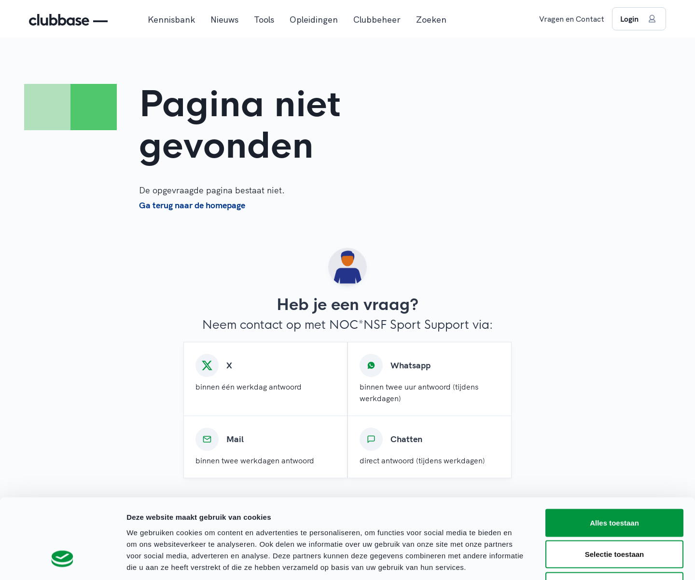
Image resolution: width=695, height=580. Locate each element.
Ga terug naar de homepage (192, 205)
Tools (264, 19)
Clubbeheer (377, 19)
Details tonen (521, 561)
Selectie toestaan (614, 485)
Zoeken (431, 19)
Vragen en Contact (571, 19)
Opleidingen (314, 19)
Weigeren (614, 517)
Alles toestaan (614, 453)
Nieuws (224, 19)
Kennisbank (171, 19)
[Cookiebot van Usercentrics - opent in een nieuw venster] (62, 561)
